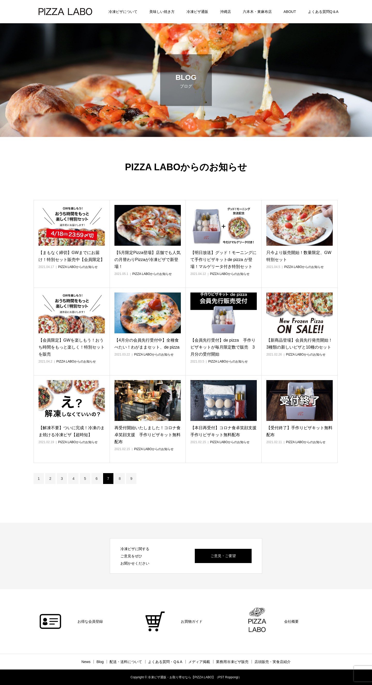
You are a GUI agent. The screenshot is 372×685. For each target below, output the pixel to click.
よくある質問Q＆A (323, 12)
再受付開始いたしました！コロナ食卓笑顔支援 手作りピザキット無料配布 (147, 435)
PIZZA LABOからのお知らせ (78, 267)
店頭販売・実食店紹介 (272, 662)
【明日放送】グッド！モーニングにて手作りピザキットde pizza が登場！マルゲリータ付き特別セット (223, 259)
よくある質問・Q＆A (165, 662)
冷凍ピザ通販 (197, 12)
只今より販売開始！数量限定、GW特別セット (298, 256)
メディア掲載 (199, 662)
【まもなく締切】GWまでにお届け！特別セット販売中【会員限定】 (71, 256)
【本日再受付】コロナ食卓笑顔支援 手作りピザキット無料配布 (223, 431)
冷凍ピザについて (123, 12)
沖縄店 (225, 12)
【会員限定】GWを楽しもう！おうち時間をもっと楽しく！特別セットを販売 (71, 347)
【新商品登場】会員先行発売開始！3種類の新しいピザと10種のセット (299, 343)
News (85, 662)
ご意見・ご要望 (223, 556)
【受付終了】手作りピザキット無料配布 (299, 431)
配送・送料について (126, 662)
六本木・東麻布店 (257, 12)
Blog (100, 662)
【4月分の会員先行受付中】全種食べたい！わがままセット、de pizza (147, 343)
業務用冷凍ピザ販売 (232, 662)
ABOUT (290, 12)
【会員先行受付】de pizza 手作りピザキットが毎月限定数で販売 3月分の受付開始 (222, 347)
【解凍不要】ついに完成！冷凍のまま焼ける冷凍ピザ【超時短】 (71, 431)
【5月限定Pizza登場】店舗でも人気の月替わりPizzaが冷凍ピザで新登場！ (147, 259)
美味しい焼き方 (162, 12)
